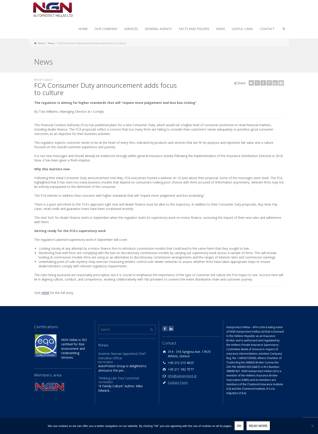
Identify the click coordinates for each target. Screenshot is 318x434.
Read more (258, 426)
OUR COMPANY (106, 29)
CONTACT (267, 29)
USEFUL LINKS (242, 29)
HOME (83, 29)
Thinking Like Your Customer (118, 378)
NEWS (220, 29)
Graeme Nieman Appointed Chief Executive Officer (122, 356)
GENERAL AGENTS (158, 29)
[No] (312, 426)
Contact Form (178, 382)
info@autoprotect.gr (182, 376)
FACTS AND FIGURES (194, 29)
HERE (45, 293)
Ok (239, 426)
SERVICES (131, 29)
